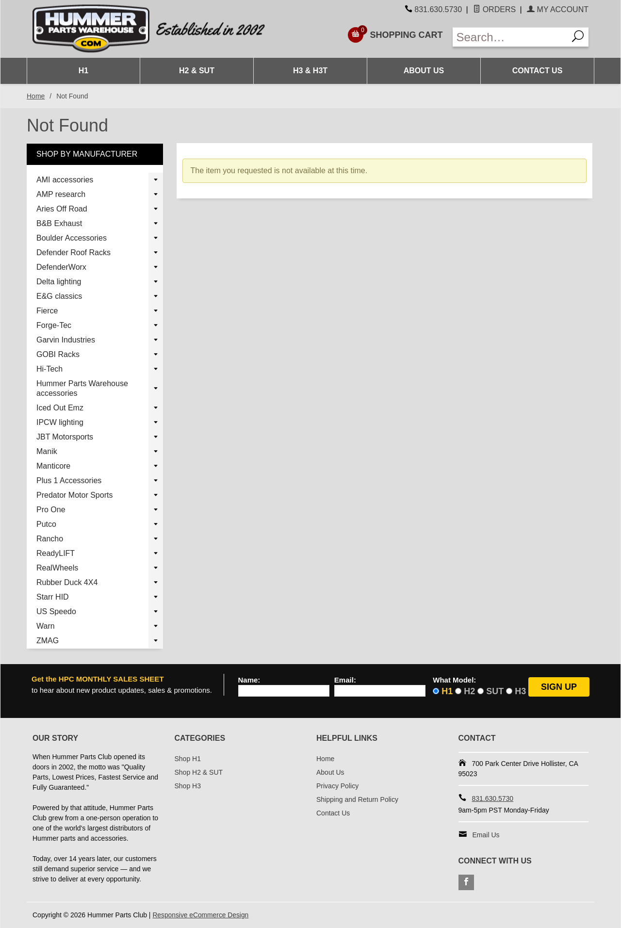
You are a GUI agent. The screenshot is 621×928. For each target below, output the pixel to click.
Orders (494, 9)
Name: (249, 680)
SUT (495, 691)
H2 (469, 691)
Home (36, 96)
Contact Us (537, 70)
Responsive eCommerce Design (201, 915)
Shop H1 (188, 759)
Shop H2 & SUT (199, 772)
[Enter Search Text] (510, 37)
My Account (557, 9)
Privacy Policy (337, 786)
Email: (345, 680)
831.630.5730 (438, 9)
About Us (424, 70)
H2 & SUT (196, 70)
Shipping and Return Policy (357, 799)
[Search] (578, 37)
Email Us (486, 835)
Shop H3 (188, 786)
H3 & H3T (310, 70)
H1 (83, 70)
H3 (520, 691)
